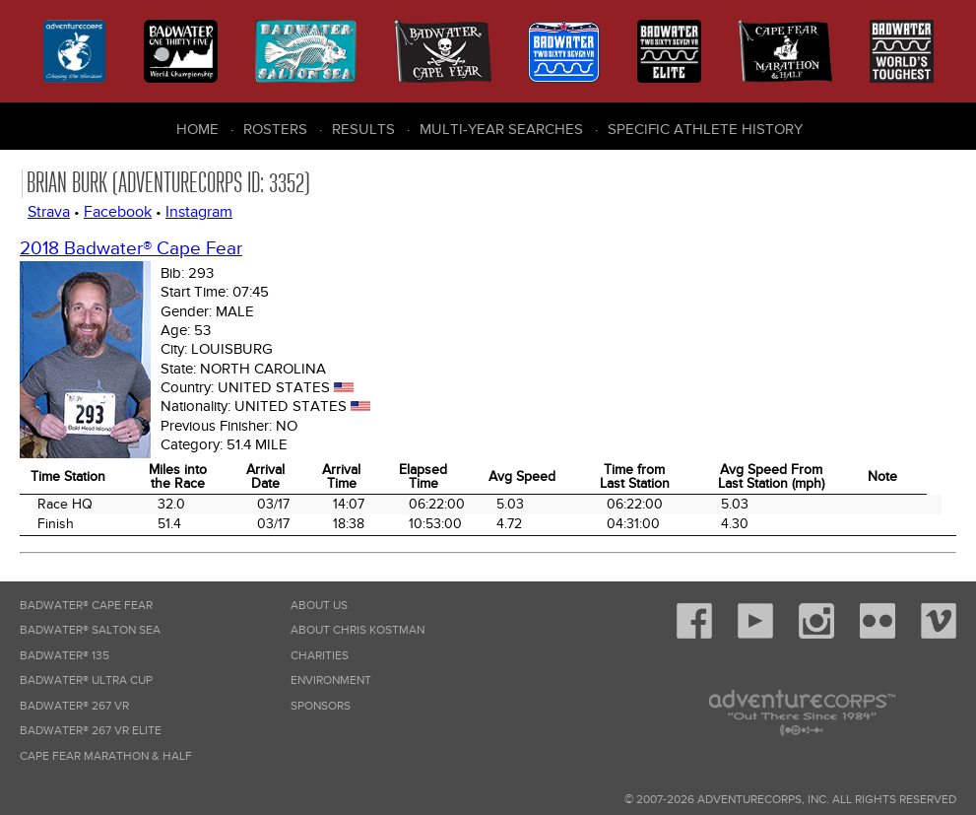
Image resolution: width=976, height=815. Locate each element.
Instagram (198, 212)
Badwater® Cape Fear (86, 605)
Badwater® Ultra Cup (86, 680)
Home (197, 129)
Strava (49, 212)
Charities (320, 655)
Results (363, 129)
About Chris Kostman (357, 630)
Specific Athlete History (705, 129)
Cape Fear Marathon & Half (106, 756)
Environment (331, 680)
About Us (319, 605)
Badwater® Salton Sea (90, 630)
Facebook (118, 212)
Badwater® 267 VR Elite (91, 730)
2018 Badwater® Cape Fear (131, 249)
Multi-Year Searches (501, 129)
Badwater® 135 (64, 655)
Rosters (275, 129)
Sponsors (321, 706)
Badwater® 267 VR (74, 706)
